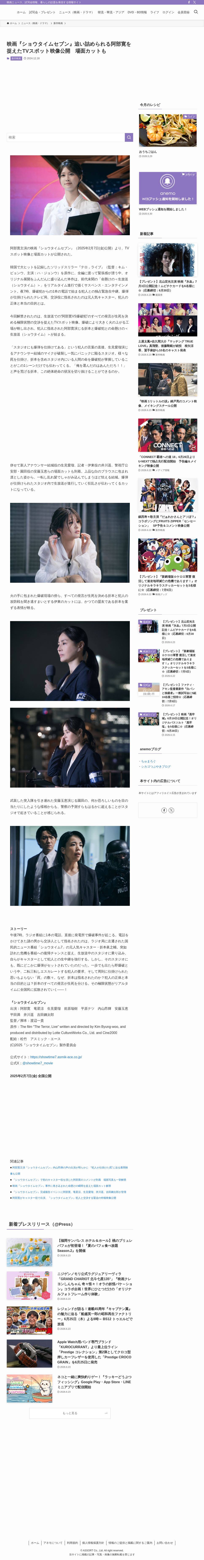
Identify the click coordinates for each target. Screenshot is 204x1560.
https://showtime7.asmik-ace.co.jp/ (56, 1057)
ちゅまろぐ (148, 761)
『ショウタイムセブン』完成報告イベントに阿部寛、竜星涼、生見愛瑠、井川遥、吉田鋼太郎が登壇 (69, 1192)
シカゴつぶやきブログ (156, 766)
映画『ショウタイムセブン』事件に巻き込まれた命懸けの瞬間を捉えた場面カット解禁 (61, 1185)
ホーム (35, 1542)
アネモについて (53, 1542)
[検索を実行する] (129, 137)
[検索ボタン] (195, 12)
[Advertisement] (70, 96)
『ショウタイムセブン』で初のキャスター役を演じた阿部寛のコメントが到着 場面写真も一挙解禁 (69, 1179)
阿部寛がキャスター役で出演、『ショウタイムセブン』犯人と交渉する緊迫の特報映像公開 (64, 1197)
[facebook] (189, 2)
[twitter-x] (194, 2)
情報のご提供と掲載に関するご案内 (130, 1542)
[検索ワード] (70, 137)
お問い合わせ (165, 1542)
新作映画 (16, 58)
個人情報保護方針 (93, 1542)
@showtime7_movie (38, 1063)
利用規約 (72, 1542)
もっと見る (70, 1413)
